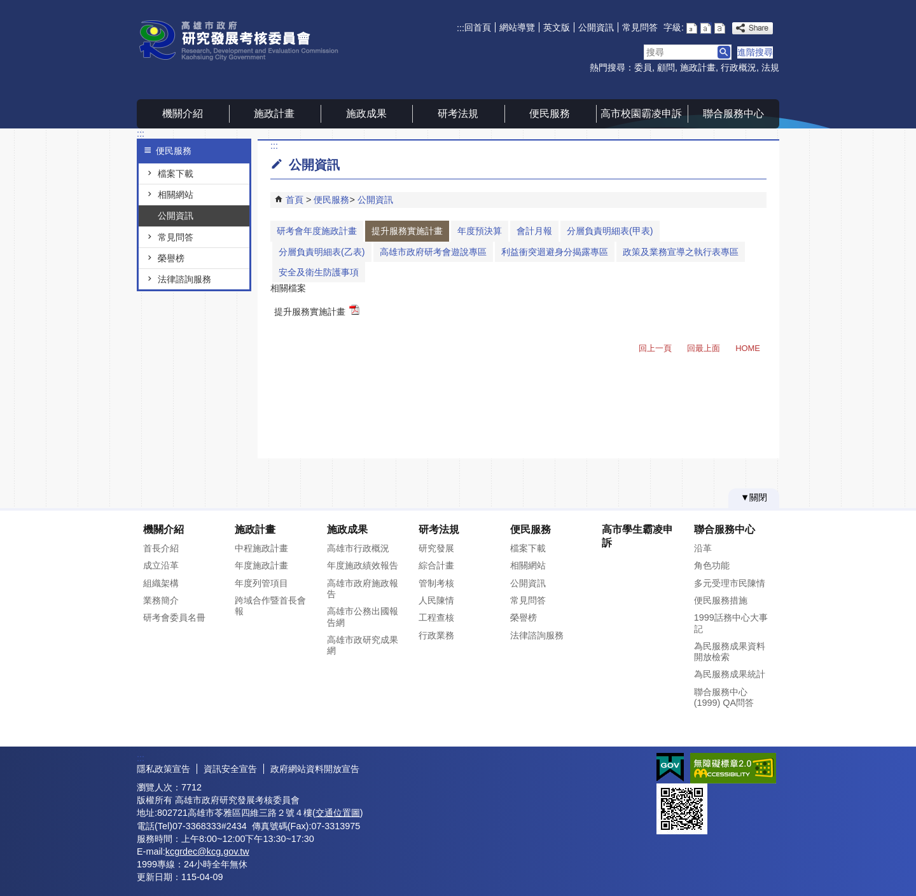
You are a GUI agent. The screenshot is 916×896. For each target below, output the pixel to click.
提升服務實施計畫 (407, 231)
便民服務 (549, 113)
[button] (724, 52)
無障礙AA (733, 768)
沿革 (703, 548)
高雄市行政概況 (358, 548)
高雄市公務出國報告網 (362, 616)
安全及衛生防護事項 (319, 272)
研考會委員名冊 (174, 617)
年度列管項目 (261, 583)
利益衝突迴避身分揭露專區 (554, 252)
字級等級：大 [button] (719, 28)
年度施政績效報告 (362, 565)
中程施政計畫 (261, 548)
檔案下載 (175, 174)
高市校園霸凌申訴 (641, 113)
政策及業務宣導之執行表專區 (681, 252)
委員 (643, 67)
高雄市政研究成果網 (362, 645)
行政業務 (436, 635)
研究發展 (436, 548)
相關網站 (175, 195)
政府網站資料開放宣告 (314, 769)
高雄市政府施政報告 (362, 588)
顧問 (666, 67)
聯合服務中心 (733, 113)
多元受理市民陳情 (729, 583)
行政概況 (738, 67)
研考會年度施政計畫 (317, 231)
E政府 (670, 767)
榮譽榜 (171, 258)
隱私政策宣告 (163, 769)
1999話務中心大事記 (731, 622)
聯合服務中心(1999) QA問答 (724, 697)
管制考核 (436, 583)
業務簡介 (161, 600)
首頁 (294, 200)
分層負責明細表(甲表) (610, 231)
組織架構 (161, 583)
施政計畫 (698, 67)
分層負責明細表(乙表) (322, 252)
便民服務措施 (720, 600)
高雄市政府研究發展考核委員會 (244, 40)
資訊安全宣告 (230, 769)
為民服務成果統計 (729, 674)
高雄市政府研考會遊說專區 (433, 252)
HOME (747, 348)
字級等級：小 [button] (691, 28)
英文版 (556, 27)
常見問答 (640, 27)
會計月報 (534, 231)
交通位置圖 (338, 813)
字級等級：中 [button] (706, 28)
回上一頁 (655, 348)
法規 (770, 67)
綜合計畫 (436, 565)
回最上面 (703, 348)
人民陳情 (436, 600)
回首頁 (477, 27)
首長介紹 (161, 548)
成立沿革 (161, 565)
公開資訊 (596, 27)
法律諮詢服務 (184, 279)
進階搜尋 (755, 52)
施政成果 (366, 113)
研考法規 (458, 113)
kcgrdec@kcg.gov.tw (207, 851)
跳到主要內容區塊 (6, 6)
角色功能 (712, 565)
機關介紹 (182, 113)
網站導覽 (517, 27)
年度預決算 (479, 231)
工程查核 (436, 617)
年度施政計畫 (261, 565)
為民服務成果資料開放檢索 (729, 651)
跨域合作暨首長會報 (270, 605)
